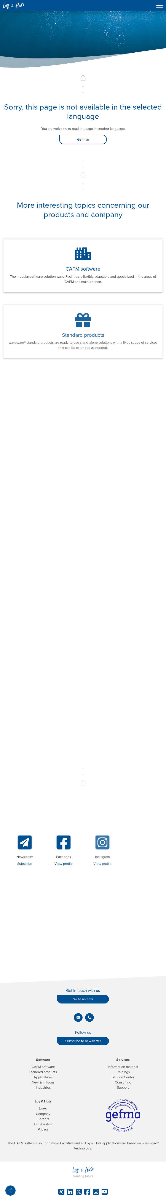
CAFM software (43, 1067)
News (43, 1109)
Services (123, 1060)
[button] (78, 1017)
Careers (43, 1119)
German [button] (83, 139)
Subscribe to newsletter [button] (83, 1041)
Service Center (123, 1077)
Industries (43, 1087)
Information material (123, 1067)
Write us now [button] (83, 999)
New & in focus (43, 1082)
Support (123, 1087)
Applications (43, 1077)
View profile (63, 864)
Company (43, 1114)
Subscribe (24, 864)
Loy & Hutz (43, 1101)
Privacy (43, 1129)
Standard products (43, 1072)
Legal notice (43, 1124)
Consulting (123, 1082)
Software (43, 1060)
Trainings (123, 1072)
